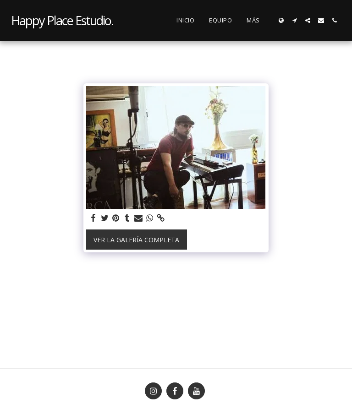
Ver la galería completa (136, 239)
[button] (294, 20)
